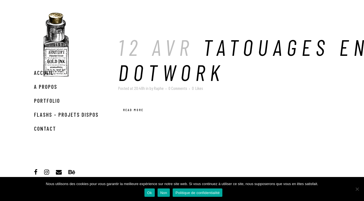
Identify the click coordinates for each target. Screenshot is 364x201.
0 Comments (177, 88)
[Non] (357, 189)
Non (163, 193)
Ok (149, 193)
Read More (133, 110)
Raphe (159, 88)
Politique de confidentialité (197, 193)
